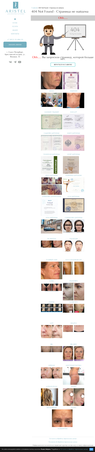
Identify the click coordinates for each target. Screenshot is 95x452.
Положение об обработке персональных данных (63, 442)
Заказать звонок (15, 44)
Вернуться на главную (63, 64)
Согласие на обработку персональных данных (63, 438)
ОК (91, 449)
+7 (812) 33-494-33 (15, 39)
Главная (34, 8)
